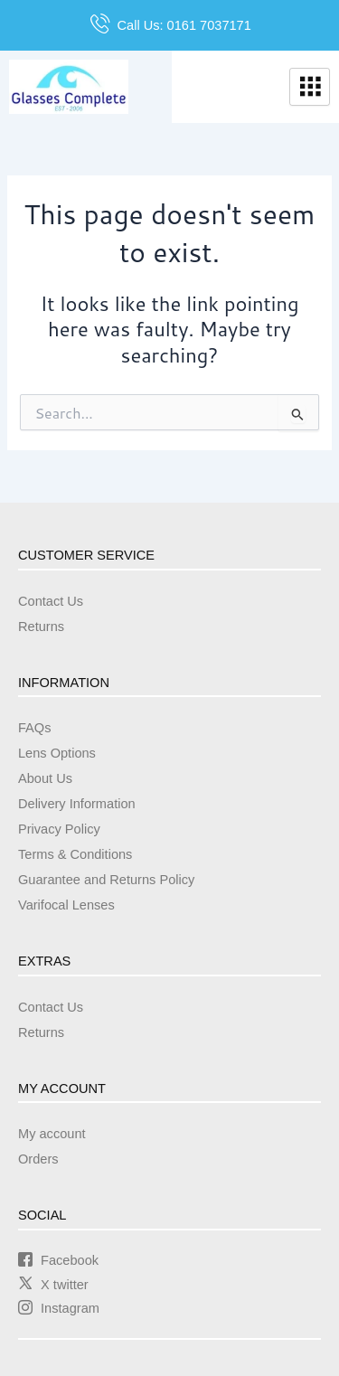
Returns (41, 626)
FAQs (34, 728)
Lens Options (57, 753)
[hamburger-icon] (309, 87)
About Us (45, 778)
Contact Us (50, 601)
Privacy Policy (59, 829)
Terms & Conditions (75, 854)
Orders (38, 1159)
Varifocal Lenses (66, 905)
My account (52, 1133)
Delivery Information (77, 803)
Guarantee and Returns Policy (106, 879)
